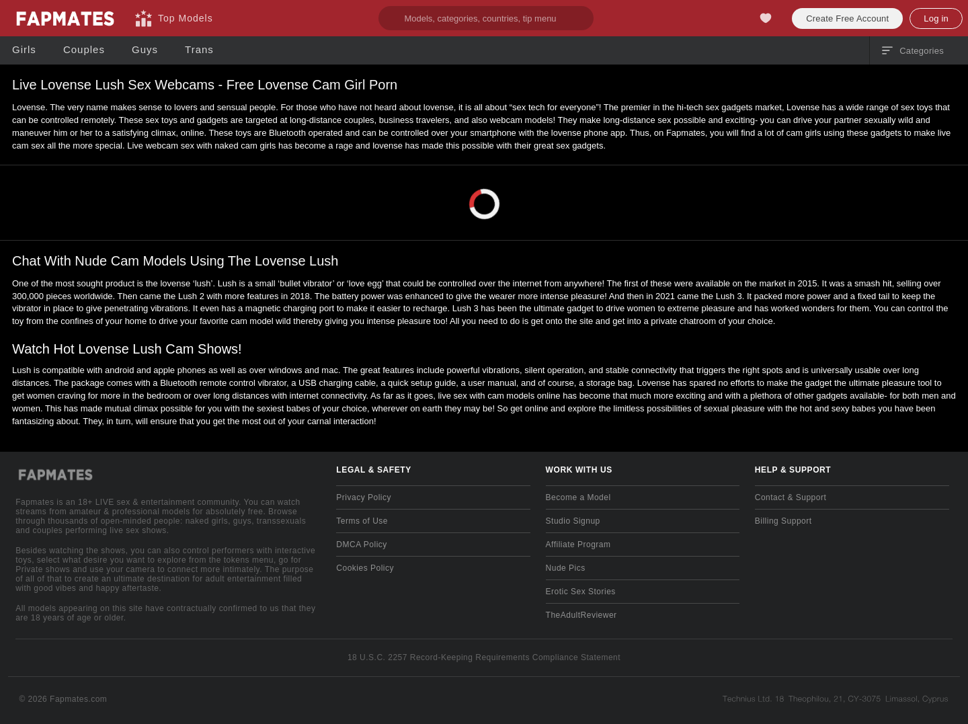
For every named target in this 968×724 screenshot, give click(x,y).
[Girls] (24, 49)
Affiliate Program (578, 544)
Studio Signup (573, 521)
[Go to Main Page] (64, 18)
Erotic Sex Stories (581, 591)
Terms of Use (362, 521)
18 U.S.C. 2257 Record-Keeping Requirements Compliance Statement (484, 657)
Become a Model (578, 497)
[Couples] (84, 49)
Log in (936, 18)
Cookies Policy (365, 568)
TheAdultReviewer (581, 615)
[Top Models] (174, 18)
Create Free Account (847, 18)
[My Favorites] (766, 18)
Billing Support (783, 521)
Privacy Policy (363, 497)
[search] (486, 18)
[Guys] (145, 49)
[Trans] (199, 49)
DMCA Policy (361, 544)
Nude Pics (566, 568)
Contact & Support (791, 497)
